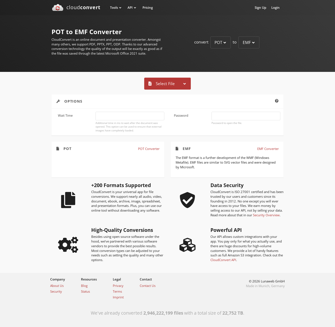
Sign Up (260, 7)
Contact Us (148, 285)
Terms (117, 291)
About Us (57, 285)
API (130, 7)
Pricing (148, 7)
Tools (114, 7)
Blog (84, 285)
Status (85, 291)
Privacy (118, 285)
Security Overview (266, 215)
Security (56, 291)
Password (181, 115)
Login (275, 7)
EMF (247, 42)
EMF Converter (268, 149)
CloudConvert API (223, 260)
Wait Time (65, 115)
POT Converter (149, 149)
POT (218, 42)
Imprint (118, 297)
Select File (161, 83)
